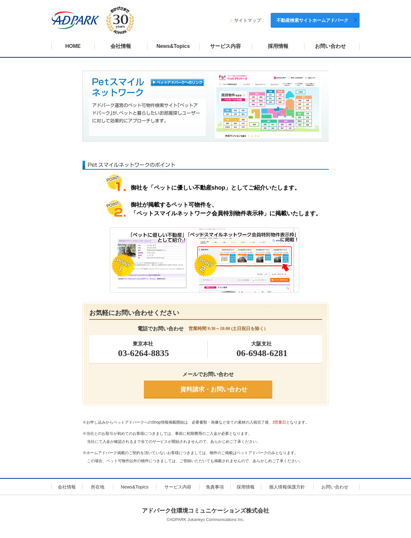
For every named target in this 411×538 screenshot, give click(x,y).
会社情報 (120, 46)
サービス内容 (225, 46)
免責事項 (215, 486)
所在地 (97, 486)
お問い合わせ (330, 46)
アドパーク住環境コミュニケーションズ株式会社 (205, 510)
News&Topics (173, 46)
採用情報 (278, 46)
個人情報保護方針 (287, 486)
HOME (73, 46)
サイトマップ (247, 20)
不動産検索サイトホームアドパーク (312, 20)
